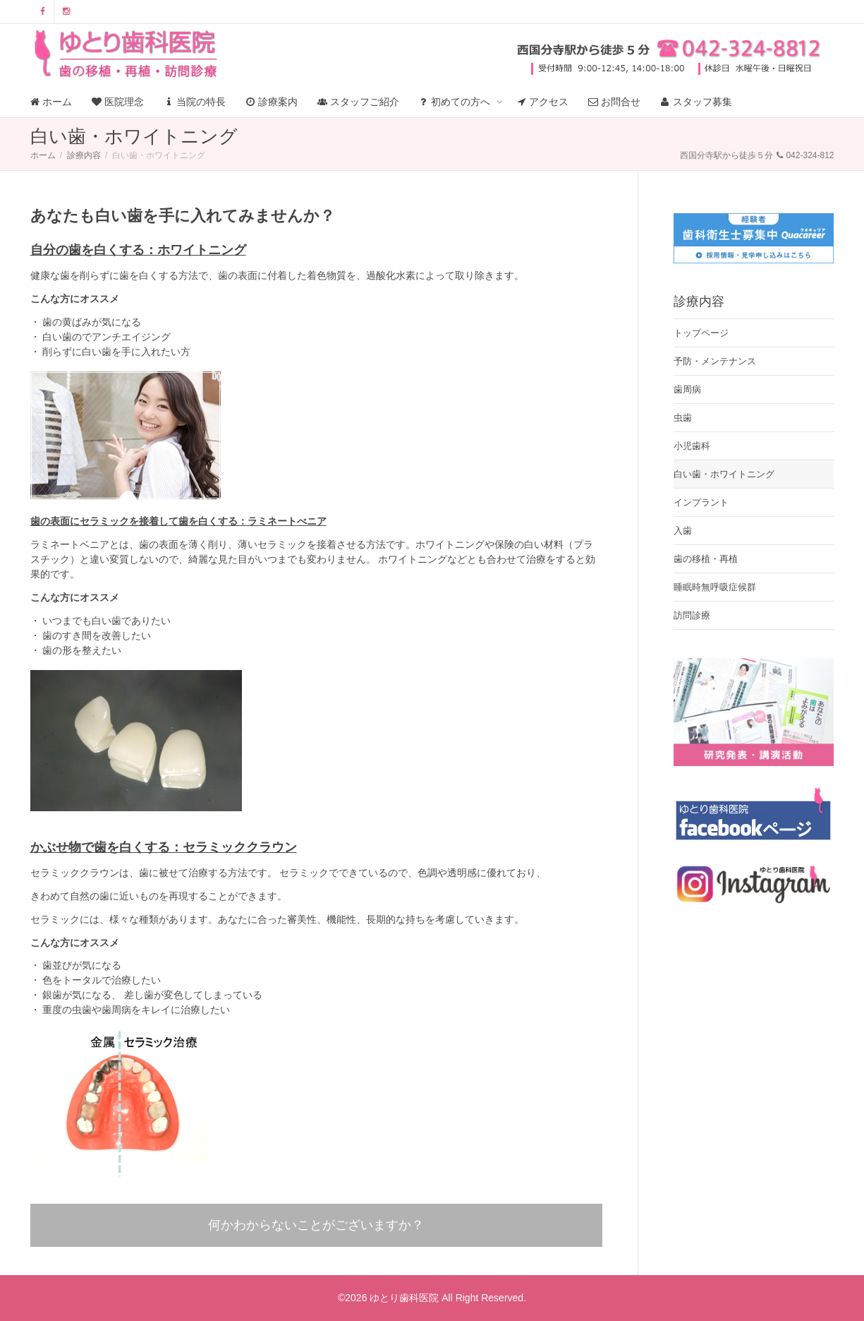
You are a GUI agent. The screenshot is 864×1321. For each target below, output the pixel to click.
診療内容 (84, 155)
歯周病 (687, 389)
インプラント (701, 502)
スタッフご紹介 (358, 101)
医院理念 (118, 101)
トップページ (701, 333)
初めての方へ (455, 101)
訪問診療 (692, 615)
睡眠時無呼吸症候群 (715, 587)
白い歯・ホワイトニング (724, 474)
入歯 (683, 530)
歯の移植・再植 (706, 559)
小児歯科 (692, 446)
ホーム (51, 101)
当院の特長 (195, 101)
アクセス (542, 101)
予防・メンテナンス (715, 361)
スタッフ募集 (696, 101)
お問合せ (614, 101)
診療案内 (271, 101)
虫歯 (683, 417)
